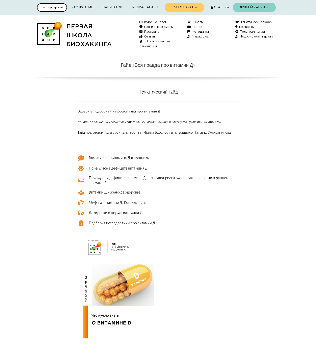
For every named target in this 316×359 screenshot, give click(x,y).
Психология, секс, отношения (156, 44)
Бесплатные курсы (156, 26)
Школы (195, 21)
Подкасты (245, 26)
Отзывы (147, 36)
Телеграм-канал (250, 31)
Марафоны (198, 36)
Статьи (219, 7)
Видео (194, 26)
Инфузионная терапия (254, 36)
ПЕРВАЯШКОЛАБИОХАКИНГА (89, 35)
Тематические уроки (253, 21)
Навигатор (112, 7)
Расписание (82, 7)
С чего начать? (184, 7)
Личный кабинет (254, 7)
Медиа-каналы (145, 7)
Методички (198, 31)
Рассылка (149, 31)
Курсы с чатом (153, 21)
